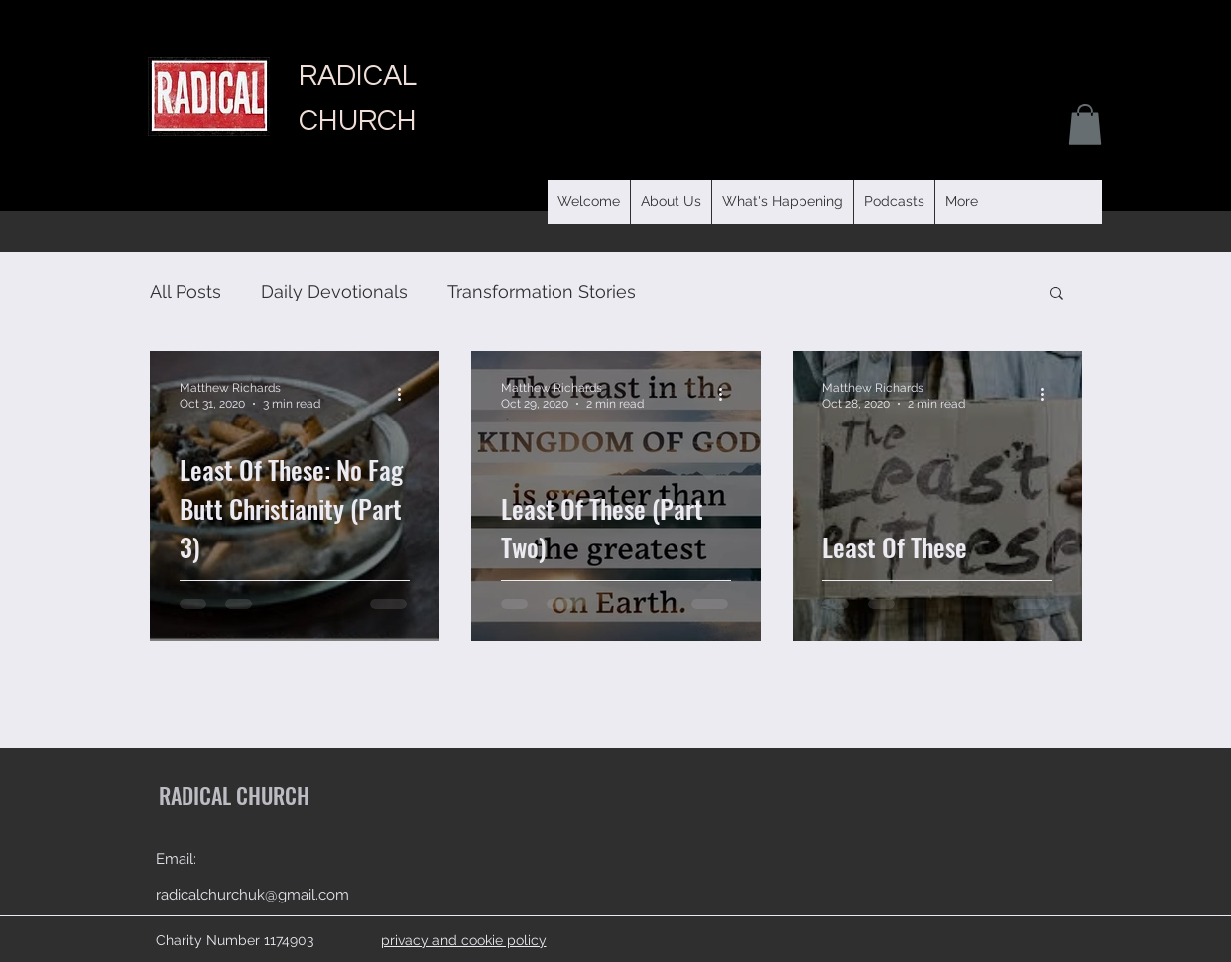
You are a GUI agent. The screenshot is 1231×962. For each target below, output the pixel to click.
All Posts (185, 291)
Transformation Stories (541, 291)
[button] (893, 202)
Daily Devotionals (334, 291)
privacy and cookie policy (464, 940)
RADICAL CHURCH (234, 795)
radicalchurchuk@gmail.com (252, 894)
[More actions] (407, 395)
